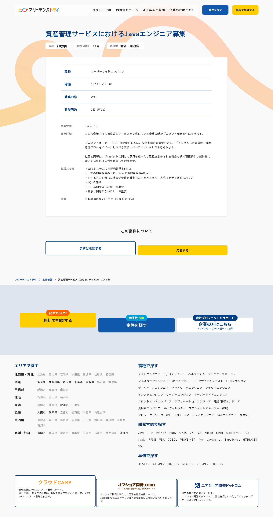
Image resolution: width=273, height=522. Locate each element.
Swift (219, 420)
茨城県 (90, 369)
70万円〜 (203, 451)
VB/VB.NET (187, 427)
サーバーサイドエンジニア (211, 382)
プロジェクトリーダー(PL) (155, 402)
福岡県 (41, 420)
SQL (141, 433)
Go (247, 420)
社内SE (244, 402)
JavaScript (214, 427)
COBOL (172, 427)
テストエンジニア (149, 361)
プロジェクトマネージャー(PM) (208, 395)
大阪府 (41, 400)
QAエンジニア (181, 368)
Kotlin (209, 420)
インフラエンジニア (150, 382)
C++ (192, 420)
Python (161, 420)
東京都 (41, 369)
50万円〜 (173, 451)
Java (141, 420)
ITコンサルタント (237, 368)
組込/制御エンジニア (227, 389)
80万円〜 (218, 451)
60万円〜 (188, 451)
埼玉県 (67, 369)
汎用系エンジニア (149, 395)
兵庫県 (53, 400)
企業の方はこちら (182, 10)
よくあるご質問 (154, 10)
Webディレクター (175, 395)
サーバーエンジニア (178, 382)
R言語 (152, 427)
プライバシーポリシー (229, 514)
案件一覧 (153, 508)
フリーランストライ (25, 276)
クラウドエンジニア (217, 375)
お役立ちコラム (127, 10)
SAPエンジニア (227, 402)
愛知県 (64, 392)
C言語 (183, 420)
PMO (178, 402)
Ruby (172, 420)
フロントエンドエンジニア (155, 389)
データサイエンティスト (208, 368)
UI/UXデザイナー (174, 361)
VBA (162, 427)
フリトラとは (101, 10)
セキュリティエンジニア (199, 402)
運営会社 (207, 514)
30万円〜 (144, 451)
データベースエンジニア (153, 375)
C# (199, 420)
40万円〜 (159, 451)
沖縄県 (124, 420)
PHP (150, 420)
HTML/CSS (250, 427)
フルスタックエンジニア (153, 368)
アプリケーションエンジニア (193, 389)
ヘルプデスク (196, 361)
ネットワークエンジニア (187, 375)
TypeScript (232, 427)
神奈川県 (54, 369)
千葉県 (78, 369)
